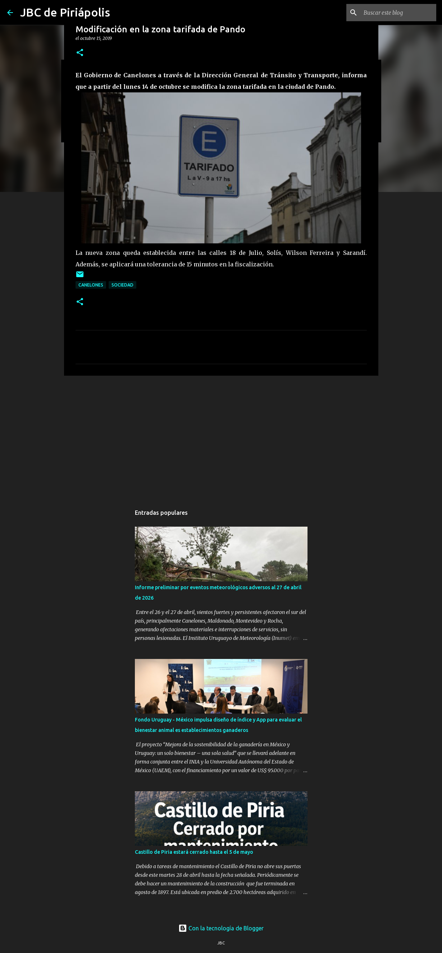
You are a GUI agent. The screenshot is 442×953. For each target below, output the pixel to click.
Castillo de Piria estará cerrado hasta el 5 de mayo (194, 852)
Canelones (90, 285)
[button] (80, 53)
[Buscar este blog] (398, 12)
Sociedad (122, 285)
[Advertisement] (221, 436)
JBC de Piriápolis (65, 12)
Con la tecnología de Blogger (221, 928)
